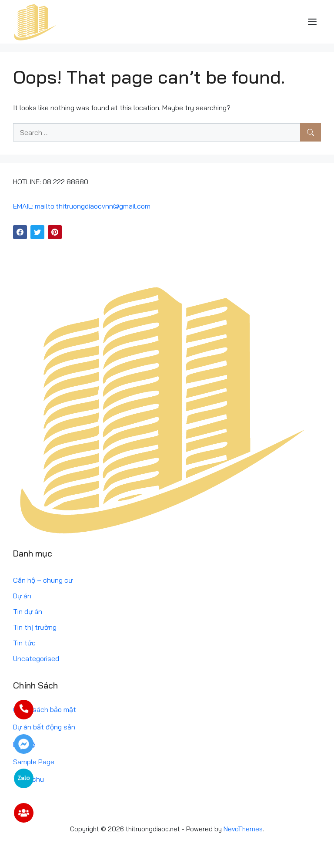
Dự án (22, 595)
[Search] (310, 132)
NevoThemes (243, 829)
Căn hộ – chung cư (43, 580)
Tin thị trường (35, 627)
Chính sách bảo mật (44, 709)
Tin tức (24, 642)
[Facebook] (20, 232)
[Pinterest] (55, 232)
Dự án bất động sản (44, 726)
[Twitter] (37, 232)
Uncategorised (36, 658)
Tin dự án (27, 611)
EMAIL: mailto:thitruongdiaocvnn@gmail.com (81, 206)
